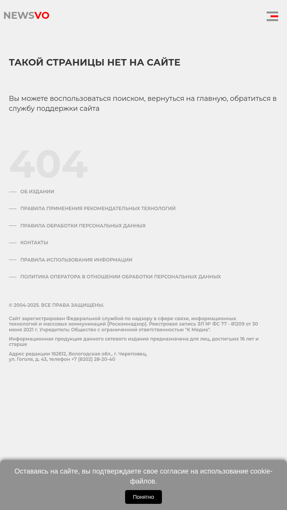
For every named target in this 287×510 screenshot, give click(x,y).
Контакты (34, 242)
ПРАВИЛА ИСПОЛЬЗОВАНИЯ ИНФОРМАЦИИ (76, 260)
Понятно (143, 497)
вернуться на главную (186, 98)
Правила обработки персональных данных (83, 226)
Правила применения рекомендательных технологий (98, 208)
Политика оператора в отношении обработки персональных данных (120, 277)
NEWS (26, 13)
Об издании (37, 191)
